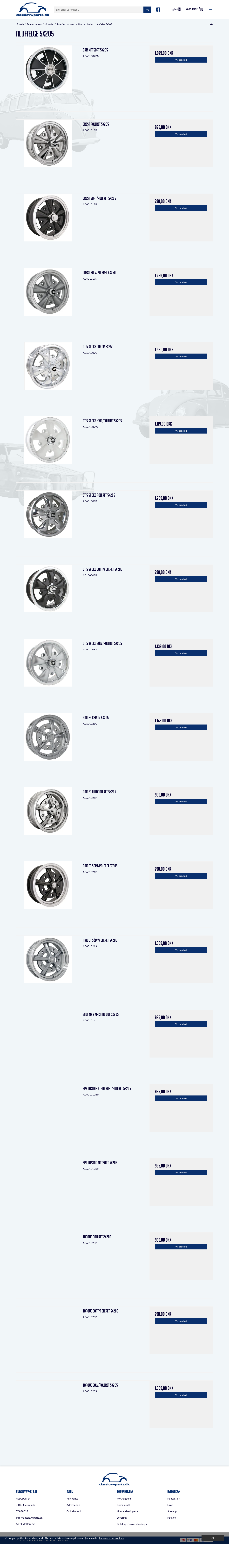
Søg (147, 9)
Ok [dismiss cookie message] (213, 1538)
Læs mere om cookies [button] (111, 1538)
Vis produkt (181, 59)
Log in (175, 9)
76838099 (22, 1511)
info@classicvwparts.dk (29, 1517)
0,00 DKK (194, 9)
